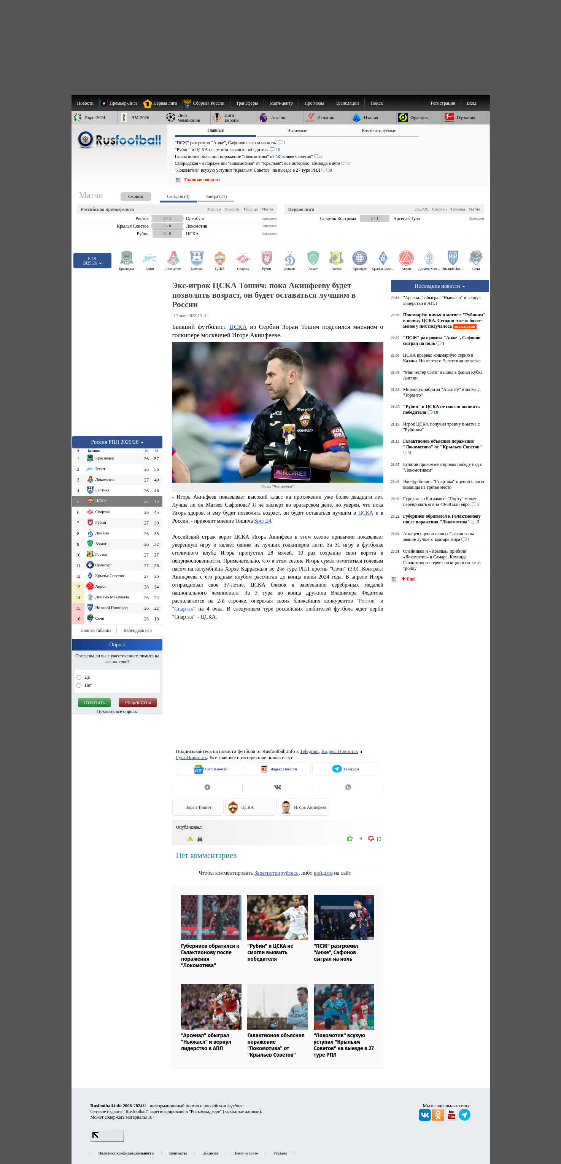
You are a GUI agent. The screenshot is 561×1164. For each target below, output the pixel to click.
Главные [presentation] (215, 130)
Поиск (376, 103)
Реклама (280, 1153)
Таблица (250, 209)
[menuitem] (206, 103)
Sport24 (262, 521)
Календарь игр (138, 630)
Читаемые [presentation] (297, 130)
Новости (231, 209)
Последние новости (440, 286)
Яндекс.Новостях (339, 751)
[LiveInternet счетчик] (107, 1140)
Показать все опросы (117, 711)
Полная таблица (95, 630)
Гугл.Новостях (191, 757)
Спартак (183, 609)
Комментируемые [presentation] (379, 130)
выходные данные (241, 1111)
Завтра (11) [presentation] (216, 196)
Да (87, 677)
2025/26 (214, 209)
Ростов (366, 601)
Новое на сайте (246, 1153)
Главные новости (202, 179)
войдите (323, 873)
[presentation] (128, 195)
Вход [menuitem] (471, 103)
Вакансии (210, 1153)
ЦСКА (238, 326)
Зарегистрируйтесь (276, 873)
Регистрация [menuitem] (443, 103)
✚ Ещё (407, 579)
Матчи (267, 209)
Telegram (309, 751)
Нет (88, 685)
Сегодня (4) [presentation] (178, 196)
